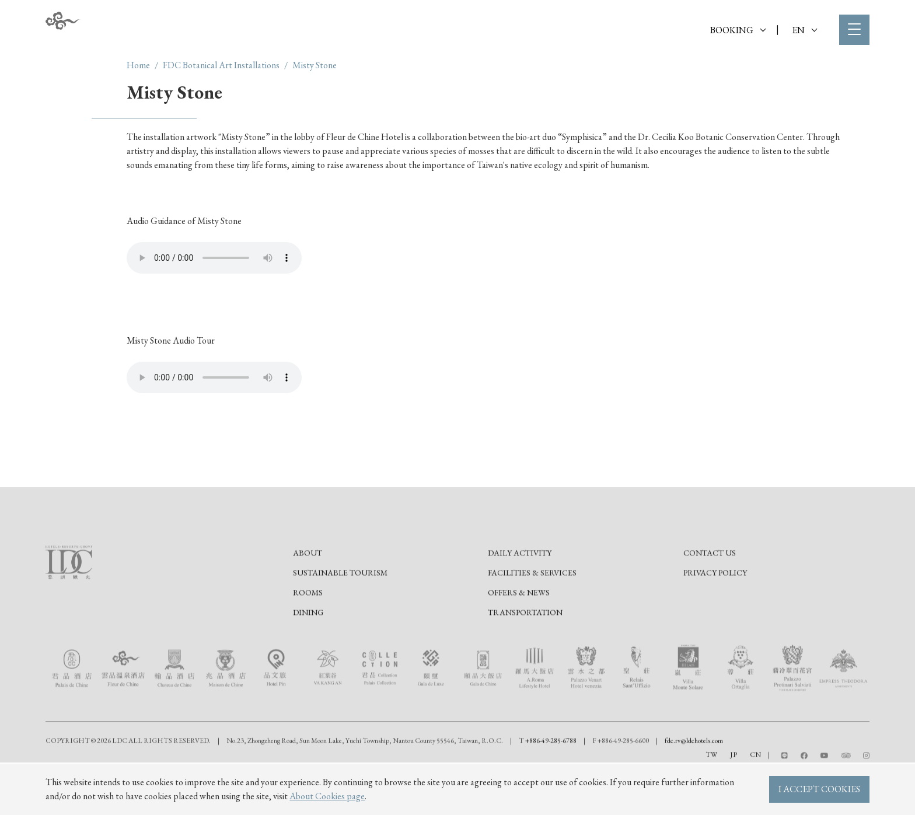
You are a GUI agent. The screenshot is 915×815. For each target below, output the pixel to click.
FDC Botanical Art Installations (221, 65)
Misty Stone (314, 65)
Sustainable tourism (340, 612)
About (307, 592)
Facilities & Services (532, 612)
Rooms (308, 632)
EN (804, 30)
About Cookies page (327, 796)
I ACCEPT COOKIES (819, 789)
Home (138, 65)
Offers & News (519, 632)
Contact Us (709, 592)
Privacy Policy (715, 612)
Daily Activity (519, 592)
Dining (308, 651)
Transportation (525, 651)
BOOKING (738, 30)
